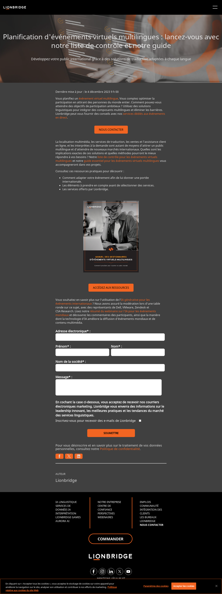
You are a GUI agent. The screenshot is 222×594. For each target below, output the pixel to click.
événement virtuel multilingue (98, 98)
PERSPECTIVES (106, 513)
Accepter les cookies (183, 585)
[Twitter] (119, 571)
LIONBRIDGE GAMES (68, 517)
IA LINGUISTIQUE (66, 502)
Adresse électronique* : (73, 331)
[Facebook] (93, 571)
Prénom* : (63, 346)
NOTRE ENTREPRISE (109, 502)
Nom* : (116, 346)
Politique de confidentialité (120, 449)
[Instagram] (102, 571)
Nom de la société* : (71, 361)
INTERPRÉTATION (66, 513)
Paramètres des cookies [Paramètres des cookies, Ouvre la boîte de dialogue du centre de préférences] (155, 585)
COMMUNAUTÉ (149, 505)
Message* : (64, 377)
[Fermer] (216, 586)
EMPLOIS (145, 502)
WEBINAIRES (105, 517)
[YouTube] (128, 571)
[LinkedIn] (111, 571)
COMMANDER (110, 538)
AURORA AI (62, 521)
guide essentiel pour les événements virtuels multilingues (121, 161)
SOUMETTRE (111, 433)
